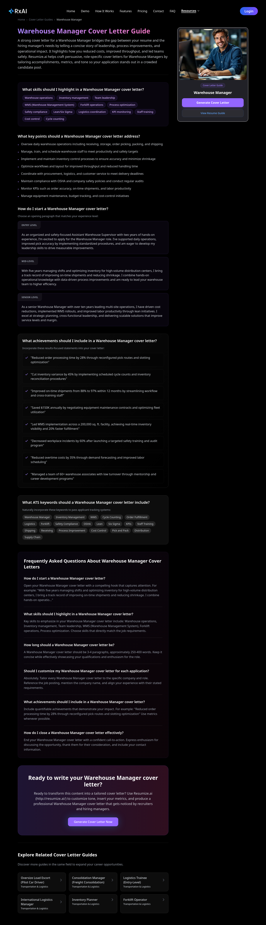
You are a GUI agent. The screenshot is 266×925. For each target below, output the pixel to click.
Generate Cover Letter (212, 103)
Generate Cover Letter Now (93, 822)
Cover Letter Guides (41, 19)
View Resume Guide (213, 113)
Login (249, 11)
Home (21, 19)
